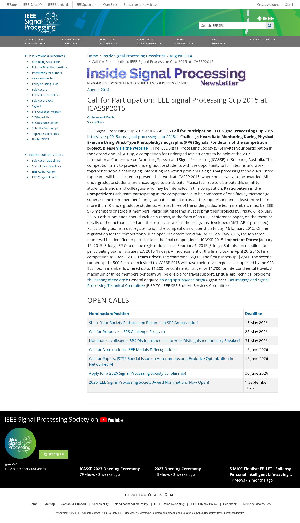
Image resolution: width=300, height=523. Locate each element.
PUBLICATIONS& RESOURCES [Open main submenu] (34, 41)
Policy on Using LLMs (45, 84)
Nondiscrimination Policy (131, 504)
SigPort (36, 106)
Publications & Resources (47, 56)
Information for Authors (47, 73)
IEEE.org (11, 4)
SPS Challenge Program (46, 111)
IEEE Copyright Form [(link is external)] (46, 177)
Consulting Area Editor (46, 62)
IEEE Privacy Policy (203, 504)
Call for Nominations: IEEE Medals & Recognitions (132, 349)
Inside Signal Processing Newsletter (134, 55)
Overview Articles (43, 78)
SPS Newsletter (41, 117)
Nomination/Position (109, 313)
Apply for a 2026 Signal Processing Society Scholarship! (137, 373)
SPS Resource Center (45, 122)
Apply (270, 25)
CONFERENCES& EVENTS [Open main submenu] (71, 41)
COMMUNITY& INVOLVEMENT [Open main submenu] (148, 41)
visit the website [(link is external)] (133, 148)
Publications (39, 89)
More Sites (110, 4)
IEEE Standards (58, 4)
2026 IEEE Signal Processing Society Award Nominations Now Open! (149, 382)
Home (92, 55)
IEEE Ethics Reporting (169, 504)
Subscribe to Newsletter (141, 4)
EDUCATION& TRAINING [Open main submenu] (107, 41)
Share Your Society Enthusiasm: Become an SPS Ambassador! (143, 322)
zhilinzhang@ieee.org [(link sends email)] (107, 279)
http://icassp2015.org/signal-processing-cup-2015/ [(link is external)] (133, 136)
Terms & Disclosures (257, 504)
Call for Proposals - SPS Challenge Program (127, 331)
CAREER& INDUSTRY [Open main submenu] (182, 41)
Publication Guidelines (46, 95)
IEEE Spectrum (86, 4)
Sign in (290, 4)
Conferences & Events (100, 117)
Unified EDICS (40, 139)
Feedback (230, 504)
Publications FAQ (42, 100)
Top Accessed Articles (45, 134)
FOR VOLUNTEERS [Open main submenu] (261, 39)
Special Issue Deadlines (46, 166)
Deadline (253, 313)
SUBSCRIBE (54, 454)
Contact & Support (73, 504)
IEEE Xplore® (32, 4)
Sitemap (49, 504)
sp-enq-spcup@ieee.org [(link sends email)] (182, 279)
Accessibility (100, 504)
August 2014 (181, 55)
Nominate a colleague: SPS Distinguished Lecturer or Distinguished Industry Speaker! (164, 340)
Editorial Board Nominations (50, 67)
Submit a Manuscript (45, 128)
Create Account (268, 4)
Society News (95, 122)
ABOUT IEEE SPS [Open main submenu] (217, 41)
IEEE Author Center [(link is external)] (45, 171)
